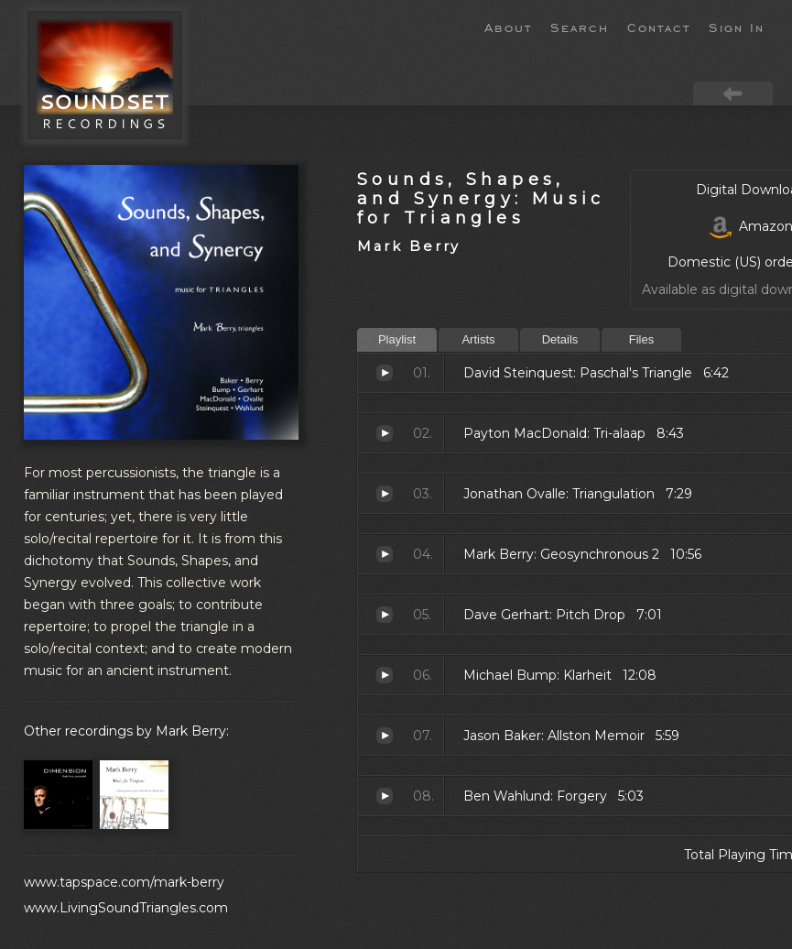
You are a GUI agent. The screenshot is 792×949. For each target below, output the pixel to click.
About (508, 26)
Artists (477, 339)
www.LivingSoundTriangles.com (126, 908)
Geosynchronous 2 (384, 554)
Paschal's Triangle (384, 373)
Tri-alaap (384, 433)
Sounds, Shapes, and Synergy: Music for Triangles (481, 198)
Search (579, 26)
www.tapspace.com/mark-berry (124, 882)
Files (641, 339)
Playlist (397, 339)
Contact (658, 26)
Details (560, 339)
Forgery (384, 796)
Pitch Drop (384, 614)
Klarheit (384, 675)
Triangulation (384, 493)
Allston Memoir (384, 735)
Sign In (737, 26)
